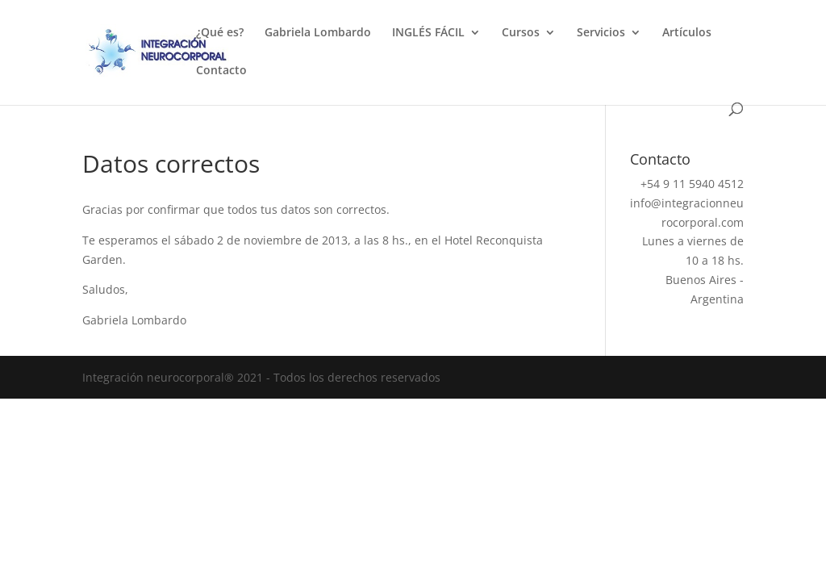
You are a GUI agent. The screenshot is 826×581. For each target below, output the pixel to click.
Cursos (521, 33)
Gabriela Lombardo (318, 33)
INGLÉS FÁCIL (428, 33)
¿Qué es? (220, 33)
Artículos (686, 33)
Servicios (601, 33)
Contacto (221, 71)
